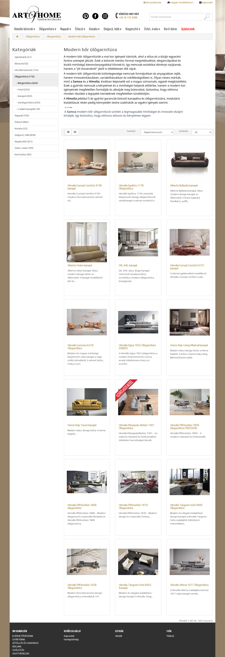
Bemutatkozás (153, 2)
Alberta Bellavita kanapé (184, 185)
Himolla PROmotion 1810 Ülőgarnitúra (133, 507)
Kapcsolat (207, 2)
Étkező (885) (22, 122)
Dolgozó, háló (112, 29)
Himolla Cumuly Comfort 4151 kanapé (187, 267)
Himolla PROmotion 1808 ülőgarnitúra (82, 507)
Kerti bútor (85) (23, 154)
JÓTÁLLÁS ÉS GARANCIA (25, 643)
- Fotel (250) (22, 89)
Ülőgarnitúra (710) (24, 76)
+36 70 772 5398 (128, 17)
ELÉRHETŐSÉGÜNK (22, 636)
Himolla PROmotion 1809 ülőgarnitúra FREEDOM (184, 427)
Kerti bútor (170, 29)
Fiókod (170, 636)
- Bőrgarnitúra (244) (26, 83)
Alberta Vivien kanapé (80, 265)
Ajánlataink (188, 29)
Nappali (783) (22, 115)
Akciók (118, 636)
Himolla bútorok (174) (26, 70)
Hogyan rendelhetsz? (181, 2)
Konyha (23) (21, 128)
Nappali (65, 29)
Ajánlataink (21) (23, 57)
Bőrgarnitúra (54, 36)
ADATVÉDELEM (20, 653)
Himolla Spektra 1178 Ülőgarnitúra (131, 187)
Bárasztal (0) (21, 63)
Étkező (80, 29)
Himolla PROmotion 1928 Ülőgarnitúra (82, 586)
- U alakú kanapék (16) (27, 109)
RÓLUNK (16, 646)
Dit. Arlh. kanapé (128, 265)
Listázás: (182, 131)
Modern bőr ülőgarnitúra (81, 36)
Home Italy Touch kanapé (82, 425)
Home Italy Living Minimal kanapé (189, 345)
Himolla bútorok (24, 29)
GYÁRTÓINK (18, 639)
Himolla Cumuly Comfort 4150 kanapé (85, 187)
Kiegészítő (133, 29)
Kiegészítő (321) (24, 141)
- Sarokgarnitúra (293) (27, 102)
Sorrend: (131, 131)
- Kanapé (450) (23, 96)
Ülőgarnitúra (47, 29)
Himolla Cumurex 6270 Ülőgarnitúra (81, 347)
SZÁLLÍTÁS (18, 650)
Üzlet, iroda (152, 29)
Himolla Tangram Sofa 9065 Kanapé (135, 586)
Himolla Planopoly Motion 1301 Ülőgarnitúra (136, 427)
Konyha (94, 29)
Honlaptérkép (71, 639)
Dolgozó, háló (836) (25, 135)
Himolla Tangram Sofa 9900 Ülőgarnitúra (186, 507)
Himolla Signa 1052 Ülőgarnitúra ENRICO (137, 347)
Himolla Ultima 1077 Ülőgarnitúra (189, 584)
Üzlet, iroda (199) (24, 148)
